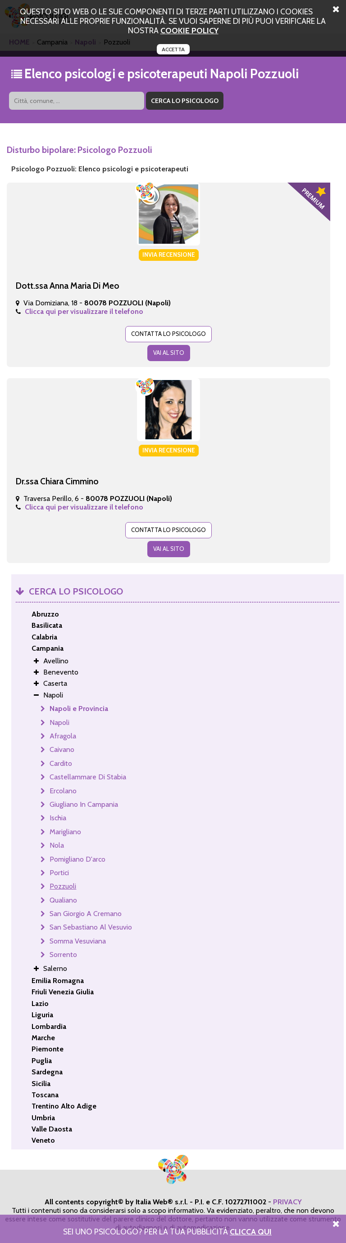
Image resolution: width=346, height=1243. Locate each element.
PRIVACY (287, 1202)
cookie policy (189, 30)
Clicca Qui (251, 1231)
